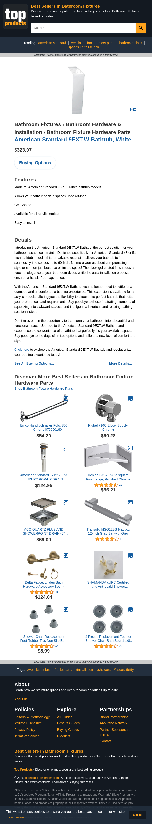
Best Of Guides (68, 723)
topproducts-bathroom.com (41, 777)
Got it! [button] (137, 815)
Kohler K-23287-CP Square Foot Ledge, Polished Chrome (108, 477)
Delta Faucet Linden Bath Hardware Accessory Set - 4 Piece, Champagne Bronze (44, 585)
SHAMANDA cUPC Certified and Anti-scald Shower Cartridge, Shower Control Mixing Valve (108, 585)
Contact (105, 741)
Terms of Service (26, 736)
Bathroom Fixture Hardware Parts (89, 132)
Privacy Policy (24, 730)
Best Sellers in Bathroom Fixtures (65, 6)
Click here (21, 349)
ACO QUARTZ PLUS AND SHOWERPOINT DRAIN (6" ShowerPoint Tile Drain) (44, 531)
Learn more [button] (15, 817)
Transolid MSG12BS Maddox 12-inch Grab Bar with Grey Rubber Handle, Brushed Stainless (108, 531)
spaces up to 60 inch (83, 47)
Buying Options (35, 162)
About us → (23, 699)
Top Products (23, 769)
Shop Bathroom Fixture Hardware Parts (43, 388)
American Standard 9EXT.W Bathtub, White (72, 139)
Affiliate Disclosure (28, 723)
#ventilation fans (39, 670)
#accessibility (124, 670)
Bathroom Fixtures (37, 124)
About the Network (113, 723)
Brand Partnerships (114, 717)
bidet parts (106, 43)
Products (63, 736)
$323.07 (23, 149)
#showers (103, 670)
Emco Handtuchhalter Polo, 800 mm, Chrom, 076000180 (43, 427)
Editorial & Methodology (32, 717)
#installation (84, 670)
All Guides (64, 717)
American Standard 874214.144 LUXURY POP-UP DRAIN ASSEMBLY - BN (43, 477)
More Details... (120, 363)
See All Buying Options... (34, 363)
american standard (52, 43)
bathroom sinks (130, 43)
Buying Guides (68, 730)
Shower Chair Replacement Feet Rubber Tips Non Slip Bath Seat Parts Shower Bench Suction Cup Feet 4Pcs (43, 639)
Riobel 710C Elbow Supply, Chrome (108, 427)
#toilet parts (63, 670)
